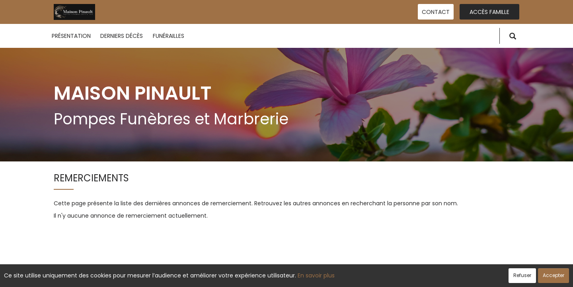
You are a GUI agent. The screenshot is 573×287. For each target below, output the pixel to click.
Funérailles (168, 36)
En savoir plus (316, 275)
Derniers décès (121, 36)
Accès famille (489, 12)
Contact (436, 12)
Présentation (71, 36)
